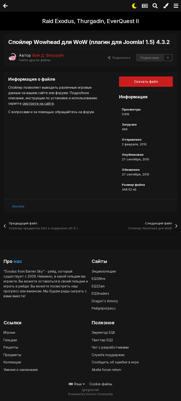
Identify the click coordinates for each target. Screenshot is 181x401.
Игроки (9, 332)
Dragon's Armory (105, 301)
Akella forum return (106, 370)
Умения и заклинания (21, 370)
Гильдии (10, 340)
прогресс (11, 291)
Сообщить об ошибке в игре (115, 362)
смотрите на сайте (38, 103)
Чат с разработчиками (110, 347)
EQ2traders (100, 293)
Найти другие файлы (34, 60)
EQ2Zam (98, 286)
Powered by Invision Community (90, 394)
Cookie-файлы (100, 384)
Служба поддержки (108, 355)
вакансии (34, 291)
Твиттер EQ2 (102, 340)
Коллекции (12, 362)
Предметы (12, 355)
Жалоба (18, 206)
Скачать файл (146, 81)
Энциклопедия (104, 271)
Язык (77, 384)
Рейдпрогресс (104, 308)
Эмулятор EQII (103, 332)
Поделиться (119, 58)
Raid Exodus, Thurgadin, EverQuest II (90, 21)
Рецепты (11, 347)
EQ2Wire (98, 279)
